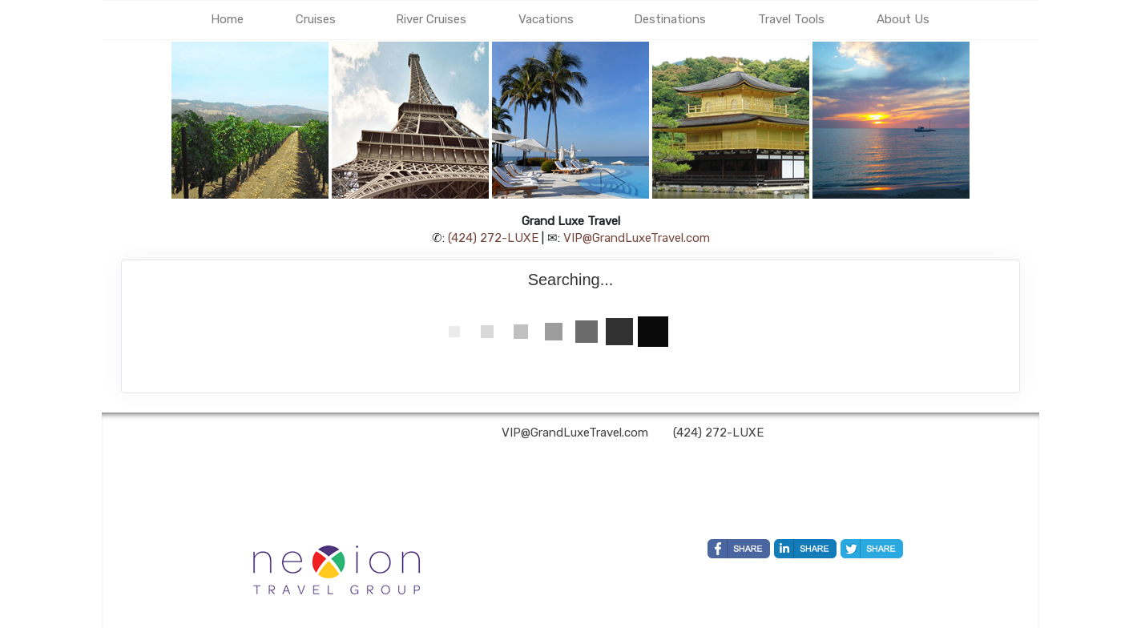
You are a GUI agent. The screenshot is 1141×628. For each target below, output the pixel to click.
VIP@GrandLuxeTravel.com (636, 238)
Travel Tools (791, 19)
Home (227, 19)
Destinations (670, 19)
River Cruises (431, 19)
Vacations (546, 19)
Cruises (316, 19)
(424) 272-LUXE (493, 238)
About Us (903, 19)
